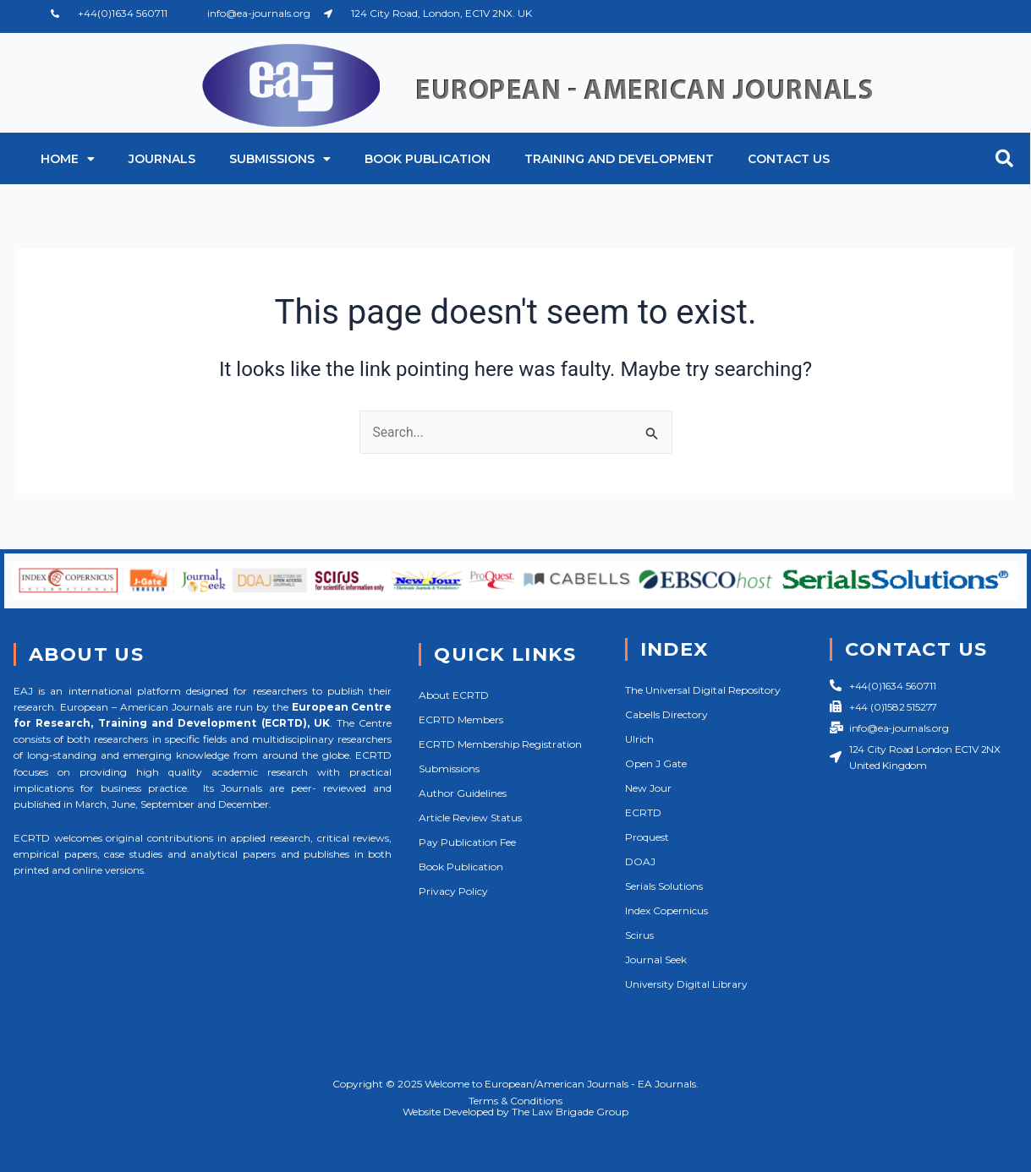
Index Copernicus (666, 910)
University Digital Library (686, 984)
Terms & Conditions (515, 1100)
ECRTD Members (461, 719)
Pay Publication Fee (467, 842)
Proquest (647, 837)
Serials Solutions (664, 886)
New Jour (648, 788)
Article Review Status (470, 817)
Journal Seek (656, 959)
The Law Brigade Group (570, 1111)
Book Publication (428, 158)
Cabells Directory (666, 714)
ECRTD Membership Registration (500, 744)
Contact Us (789, 158)
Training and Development (619, 158)
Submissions (280, 159)
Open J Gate (656, 763)
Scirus (639, 935)
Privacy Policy (453, 891)
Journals (162, 158)
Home (68, 159)
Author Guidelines (463, 793)
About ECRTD (454, 695)
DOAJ (640, 861)
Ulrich (639, 739)
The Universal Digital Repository (703, 690)
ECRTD (643, 812)
